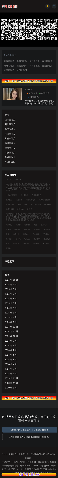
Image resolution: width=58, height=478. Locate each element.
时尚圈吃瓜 (35, 65)
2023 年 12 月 (11, 378)
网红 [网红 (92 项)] (7, 243)
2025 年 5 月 (11, 303)
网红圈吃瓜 (9, 61)
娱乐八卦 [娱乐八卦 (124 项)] (44, 225)
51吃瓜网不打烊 (27, 469)
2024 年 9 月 (11, 340)
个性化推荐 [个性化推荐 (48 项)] (24, 195)
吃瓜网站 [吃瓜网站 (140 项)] (9, 225)
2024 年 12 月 (11, 326)
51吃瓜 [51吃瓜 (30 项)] (8, 179)
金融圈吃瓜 (47, 65)
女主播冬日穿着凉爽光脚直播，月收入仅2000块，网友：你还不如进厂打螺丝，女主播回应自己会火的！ (40, 105)
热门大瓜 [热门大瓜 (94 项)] (9, 239)
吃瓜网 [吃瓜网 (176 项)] (29, 209)
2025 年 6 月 (11, 298)
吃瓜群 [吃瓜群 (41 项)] (18, 225)
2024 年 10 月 (11, 336)
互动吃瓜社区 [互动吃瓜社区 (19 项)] (36, 195)
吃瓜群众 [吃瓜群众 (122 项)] (27, 225)
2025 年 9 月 (11, 284)
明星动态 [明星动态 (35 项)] (26, 234)
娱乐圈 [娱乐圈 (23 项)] (8, 229)
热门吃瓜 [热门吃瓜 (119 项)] (46, 234)
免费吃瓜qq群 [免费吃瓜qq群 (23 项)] (30, 200)
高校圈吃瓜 (35, 61)
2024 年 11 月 (11, 331)
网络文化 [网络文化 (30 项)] (26, 243)
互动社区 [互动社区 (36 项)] (9, 200)
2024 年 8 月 (11, 345)
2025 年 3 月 (11, 312)
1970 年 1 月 (11, 387)
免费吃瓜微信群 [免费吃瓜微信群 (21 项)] (44, 200)
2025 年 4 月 (11, 308)
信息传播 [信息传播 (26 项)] (19, 200)
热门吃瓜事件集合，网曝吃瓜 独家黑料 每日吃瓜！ (30, 437)
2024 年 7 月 (11, 350)
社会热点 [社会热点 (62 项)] (47, 239)
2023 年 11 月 (11, 383)
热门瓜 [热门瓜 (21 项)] (18, 239)
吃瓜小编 (28, 89)
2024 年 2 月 (11, 369)
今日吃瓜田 (22, 70)
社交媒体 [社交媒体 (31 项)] (37, 239)
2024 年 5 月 (11, 359)
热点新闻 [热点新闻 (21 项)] (36, 234)
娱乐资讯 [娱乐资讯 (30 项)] (27, 229)
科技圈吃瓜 (22, 65)
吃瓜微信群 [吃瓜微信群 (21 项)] (10, 209)
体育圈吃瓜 (9, 70)
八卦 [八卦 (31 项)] (19, 204)
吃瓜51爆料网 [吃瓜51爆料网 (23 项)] (36, 204)
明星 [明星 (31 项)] (7, 234)
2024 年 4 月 (11, 364)
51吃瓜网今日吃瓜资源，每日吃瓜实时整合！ (30, 430)
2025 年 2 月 (11, 317)
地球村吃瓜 (9, 65)
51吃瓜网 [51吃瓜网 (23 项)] (18, 179)
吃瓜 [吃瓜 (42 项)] (25, 204)
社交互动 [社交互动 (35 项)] (27, 239)
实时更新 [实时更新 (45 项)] (37, 229)
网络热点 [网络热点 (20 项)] (36, 243)
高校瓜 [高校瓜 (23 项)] (8, 248)
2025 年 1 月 (11, 322)
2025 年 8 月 (11, 289)
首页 (7, 115)
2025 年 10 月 (11, 279)
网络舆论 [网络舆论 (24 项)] (46, 243)
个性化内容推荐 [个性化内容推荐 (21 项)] (11, 195)
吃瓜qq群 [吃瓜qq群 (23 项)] (47, 204)
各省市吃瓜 (22, 61)
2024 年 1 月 (11, 373)
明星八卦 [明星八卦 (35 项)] (16, 234)
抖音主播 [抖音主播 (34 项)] (47, 229)
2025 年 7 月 (11, 294)
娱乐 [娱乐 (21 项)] (35, 225)
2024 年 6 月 (11, 354)
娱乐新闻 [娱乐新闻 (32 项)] (17, 229)
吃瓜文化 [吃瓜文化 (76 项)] (20, 209)
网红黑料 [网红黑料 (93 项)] (16, 243)
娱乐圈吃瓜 (47, 61)
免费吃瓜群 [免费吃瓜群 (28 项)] (10, 204)
